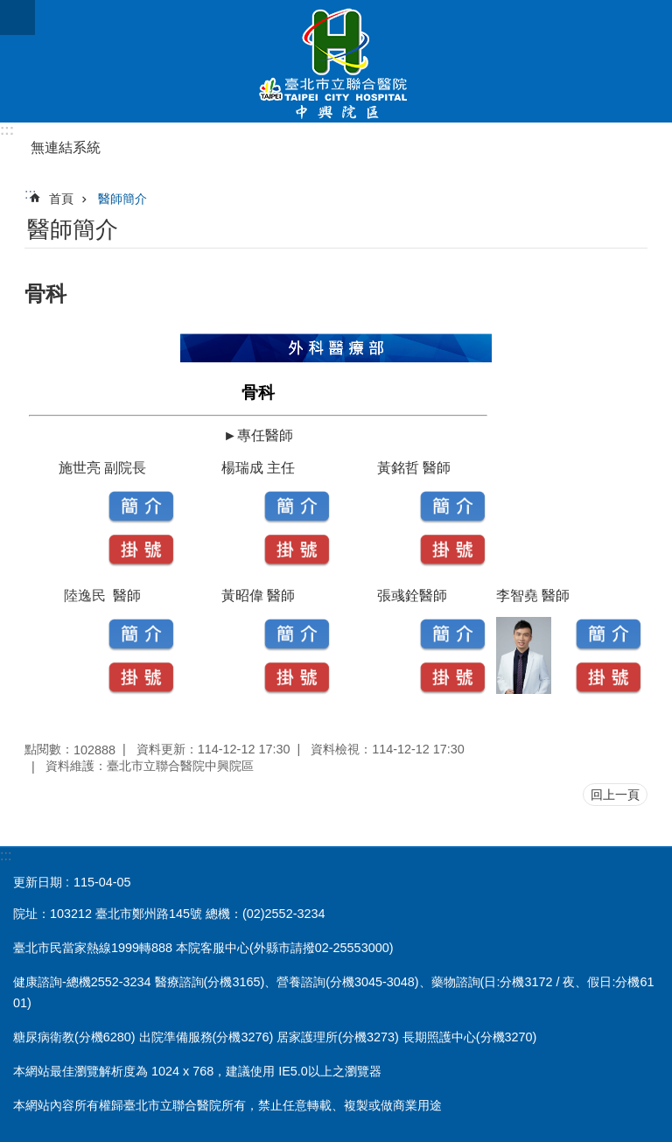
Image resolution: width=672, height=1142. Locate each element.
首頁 (61, 199)
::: (7, 130)
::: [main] (30, 193)
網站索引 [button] (17, 17)
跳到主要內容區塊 (9, 9)
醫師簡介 (122, 199)
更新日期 (37, 882)
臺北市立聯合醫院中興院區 (336, 61)
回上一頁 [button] (615, 795)
